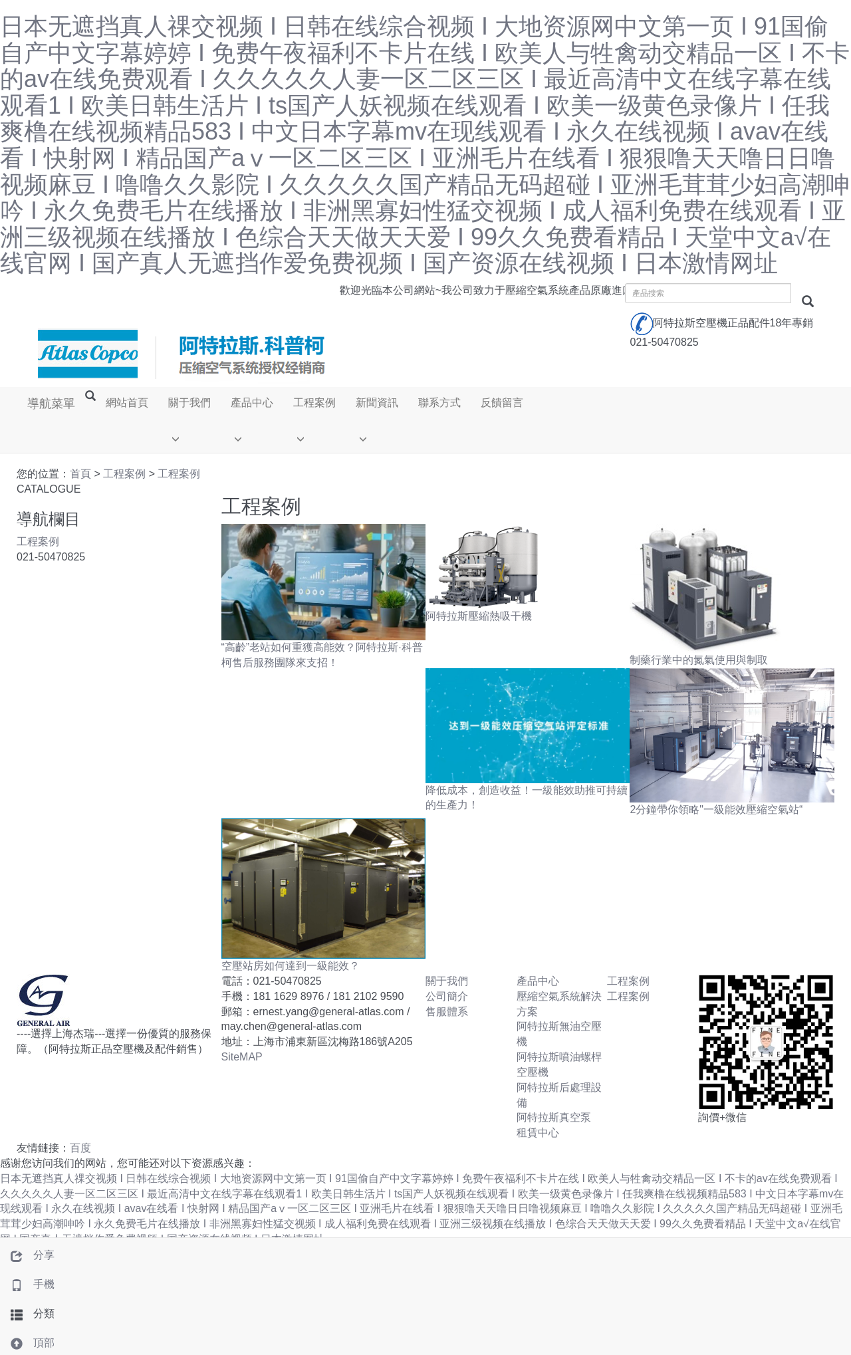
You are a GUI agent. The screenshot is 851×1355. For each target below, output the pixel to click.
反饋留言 (501, 403)
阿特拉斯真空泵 (554, 1118)
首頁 (80, 475)
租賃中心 (538, 1134)
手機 (27, 1284)
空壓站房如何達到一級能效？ (290, 967)
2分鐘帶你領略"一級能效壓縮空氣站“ (716, 810)
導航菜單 (50, 403)
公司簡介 (447, 997)
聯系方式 (439, 403)
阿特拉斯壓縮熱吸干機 (479, 617)
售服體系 (447, 1012)
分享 (27, 1255)
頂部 (27, 1342)
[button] (189, 437)
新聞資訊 (376, 403)
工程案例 (314, 403)
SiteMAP (242, 1058)
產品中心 (251, 403)
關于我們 (189, 403)
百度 (80, 1149)
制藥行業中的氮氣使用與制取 (699, 661)
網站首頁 (126, 403)
